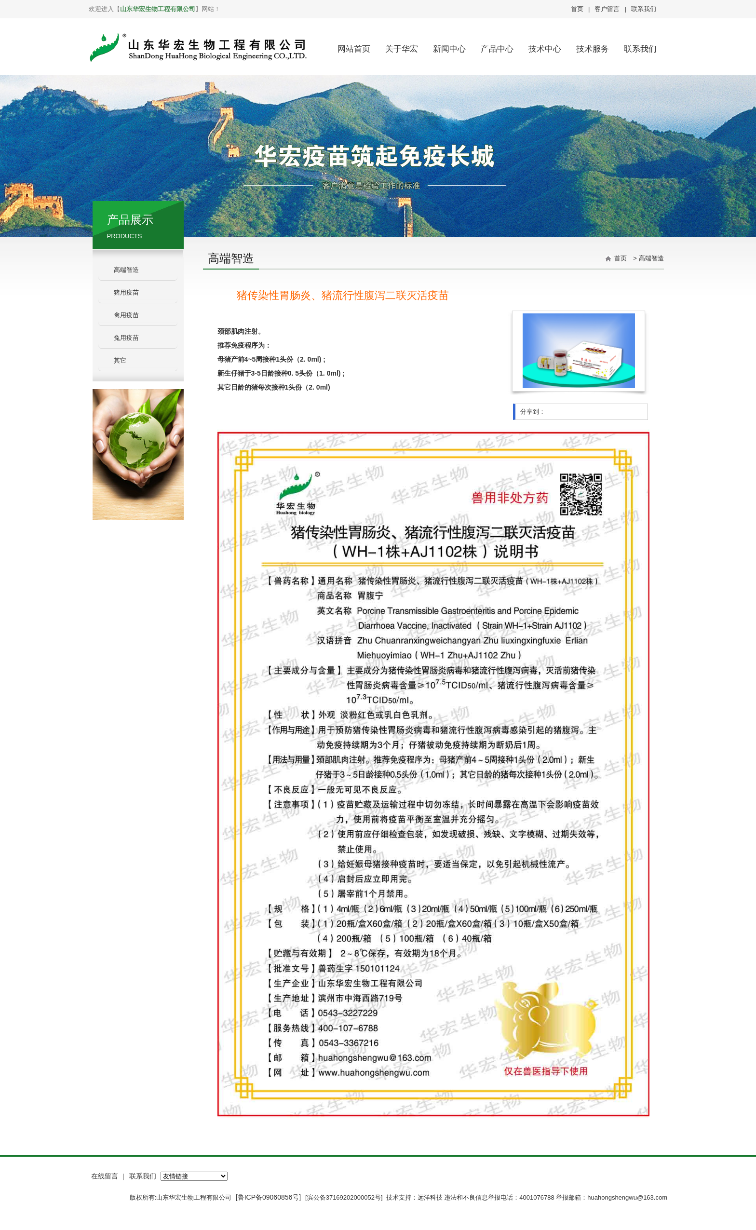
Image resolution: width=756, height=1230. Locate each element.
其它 (120, 360)
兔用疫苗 (126, 337)
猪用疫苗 (126, 292)
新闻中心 (449, 49)
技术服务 (592, 49)
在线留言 (104, 1176)
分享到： (532, 411)
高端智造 (126, 269)
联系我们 (643, 9)
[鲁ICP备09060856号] (269, 1197)
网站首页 (354, 49)
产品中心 (497, 49)
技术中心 (544, 49)
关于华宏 (401, 49)
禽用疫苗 (126, 315)
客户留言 (607, 9)
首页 (577, 9)
